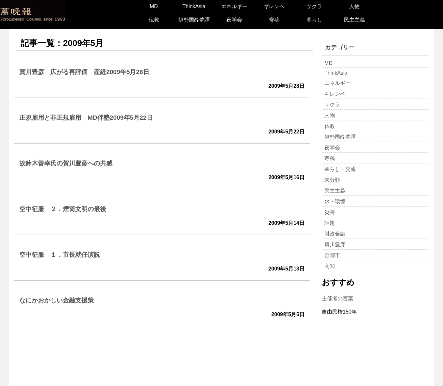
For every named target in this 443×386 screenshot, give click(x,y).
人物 (354, 6)
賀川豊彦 (334, 244)
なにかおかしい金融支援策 (56, 300)
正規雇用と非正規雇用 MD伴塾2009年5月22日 (86, 117)
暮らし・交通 (340, 169)
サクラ (314, 6)
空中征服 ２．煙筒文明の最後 (62, 209)
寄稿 (274, 20)
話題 (329, 223)
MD (154, 6)
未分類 (332, 180)
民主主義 (354, 20)
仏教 (154, 20)
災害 (329, 212)
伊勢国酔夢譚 (194, 20)
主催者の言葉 (337, 298)
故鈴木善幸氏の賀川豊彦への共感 (65, 163)
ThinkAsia (193, 6)
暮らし (314, 20)
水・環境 (334, 201)
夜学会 (234, 20)
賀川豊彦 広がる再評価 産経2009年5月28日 (84, 72)
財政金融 (334, 234)
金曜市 (332, 255)
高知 (329, 266)
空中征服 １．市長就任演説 (59, 254)
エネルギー (234, 6)
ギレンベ (274, 6)
